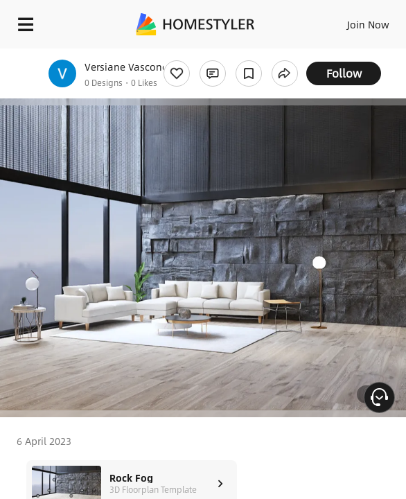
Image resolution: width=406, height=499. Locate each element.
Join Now (368, 24)
